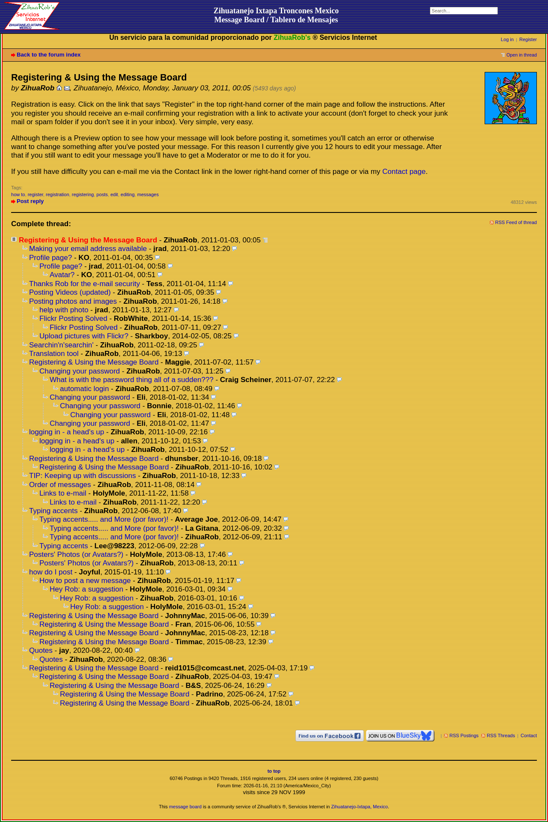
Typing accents (53, 511)
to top (274, 771)
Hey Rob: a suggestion (86, 589)
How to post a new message (85, 581)
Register (528, 39)
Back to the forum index (48, 54)
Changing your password (79, 371)
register (35, 194)
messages (147, 194)
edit (114, 194)
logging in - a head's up (66, 432)
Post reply (30, 201)
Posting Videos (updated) (70, 292)
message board (185, 806)
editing (128, 194)
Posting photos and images (73, 301)
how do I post (50, 572)
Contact (529, 735)
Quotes (41, 650)
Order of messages (60, 485)
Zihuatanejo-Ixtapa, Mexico (359, 806)
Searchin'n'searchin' (61, 345)
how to (18, 194)
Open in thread (521, 54)
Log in (507, 39)
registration (57, 194)
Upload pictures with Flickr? (83, 336)
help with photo (63, 310)
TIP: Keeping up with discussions (82, 476)
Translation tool (54, 354)
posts (101, 194)
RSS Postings (464, 735)
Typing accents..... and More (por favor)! (103, 519)
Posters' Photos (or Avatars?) (76, 554)
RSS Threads (501, 735)
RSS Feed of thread (516, 222)
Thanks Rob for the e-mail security (84, 284)
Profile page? (50, 258)
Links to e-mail (62, 493)
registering (83, 194)
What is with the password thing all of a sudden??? (132, 380)
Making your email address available (88, 249)
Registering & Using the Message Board (93, 362)
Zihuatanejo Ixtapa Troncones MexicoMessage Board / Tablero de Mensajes (276, 15)
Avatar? (62, 275)
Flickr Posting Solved (73, 318)
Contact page (404, 171)
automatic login (84, 389)
